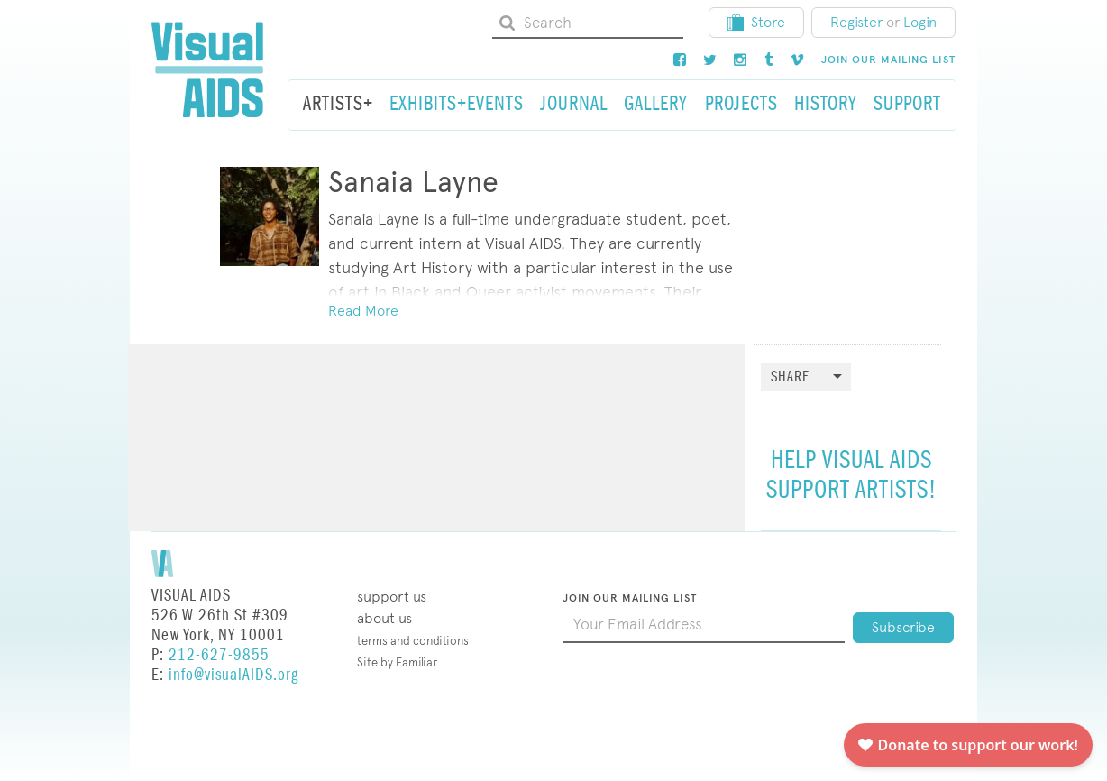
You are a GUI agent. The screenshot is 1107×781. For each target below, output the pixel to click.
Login (920, 22)
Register (856, 22)
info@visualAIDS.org (233, 675)
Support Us (391, 596)
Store (756, 22)
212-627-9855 (219, 655)
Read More (363, 310)
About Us (384, 618)
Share (790, 377)
